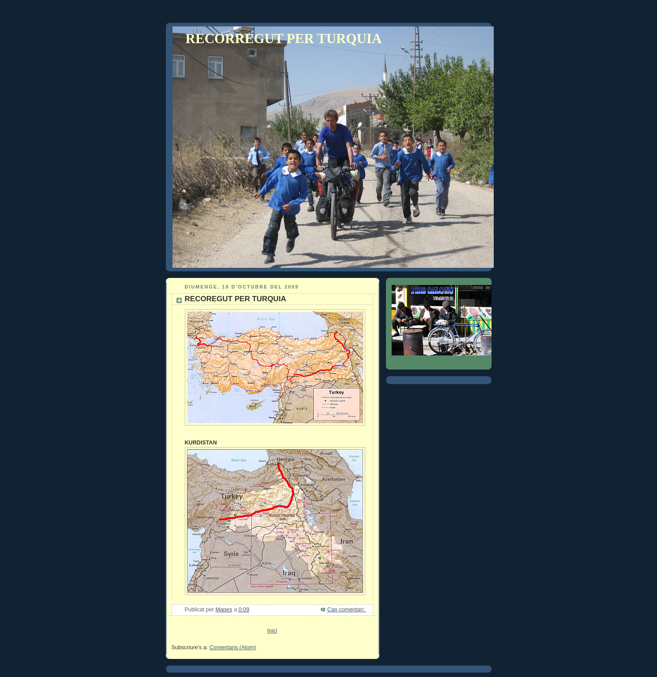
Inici (272, 631)
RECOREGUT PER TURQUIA (235, 299)
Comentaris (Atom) (232, 647)
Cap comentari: (346, 610)
